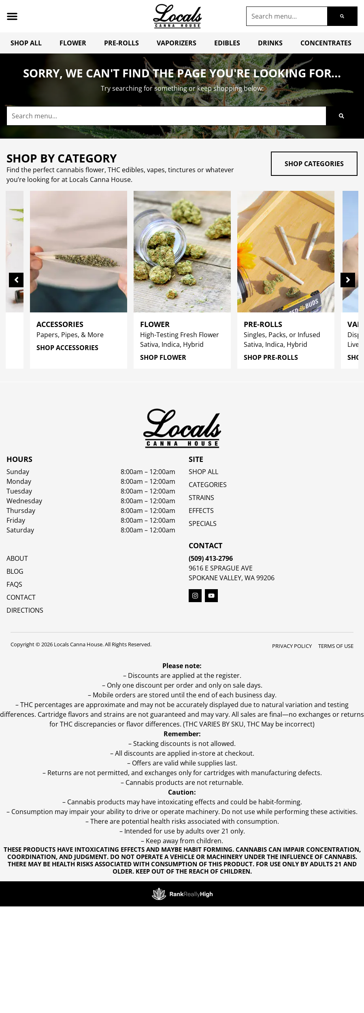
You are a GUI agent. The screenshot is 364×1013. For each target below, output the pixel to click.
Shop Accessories (67, 347)
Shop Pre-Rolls (271, 357)
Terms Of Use (335, 646)
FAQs (14, 584)
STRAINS (201, 497)
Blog (14, 571)
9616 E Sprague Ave (221, 568)
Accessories (59, 324)
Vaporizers (176, 42)
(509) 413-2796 (211, 558)
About (17, 558)
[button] (12, 16)
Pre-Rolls (121, 42)
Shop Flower (163, 357)
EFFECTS (201, 510)
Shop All (26, 42)
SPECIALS (203, 523)
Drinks (270, 42)
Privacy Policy (292, 646)
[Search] (342, 16)
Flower (73, 42)
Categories (208, 484)
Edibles (227, 42)
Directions (24, 610)
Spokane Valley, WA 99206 (232, 577)
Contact (21, 597)
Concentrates (325, 42)
